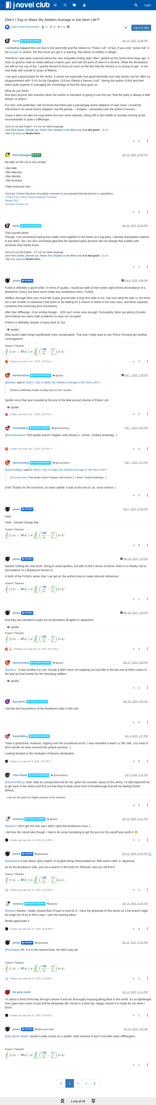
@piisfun (58, 365)
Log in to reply (141, 17)
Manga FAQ (11, 190)
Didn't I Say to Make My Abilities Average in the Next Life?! (63, 372)
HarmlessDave (21, 365)
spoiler (13, 319)
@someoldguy (14, 459)
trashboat (18, 809)
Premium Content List (16, 194)
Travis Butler (20, 765)
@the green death (44, 1019)
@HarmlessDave (61, 418)
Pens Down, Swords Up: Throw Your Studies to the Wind (43, 120)
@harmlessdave (15, 425)
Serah (16, 31)
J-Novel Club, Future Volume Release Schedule (31, 187)
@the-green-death (16, 1026)
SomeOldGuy (20, 418)
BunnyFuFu (19, 691)
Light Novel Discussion (25, 16)
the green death (22, 982)
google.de (16, 42)
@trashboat (41, 844)
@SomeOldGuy (61, 453)
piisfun (17, 270)
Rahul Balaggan (22, 145)
